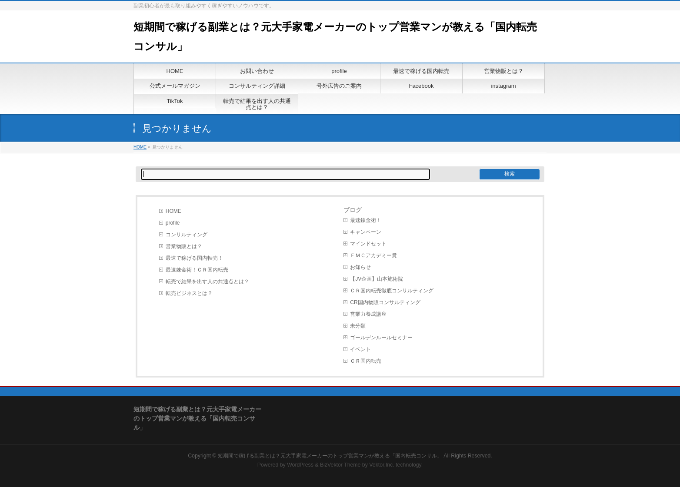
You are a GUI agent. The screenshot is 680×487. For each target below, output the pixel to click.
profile (173, 223)
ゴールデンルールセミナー (381, 338)
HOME (140, 147)
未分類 (358, 326)
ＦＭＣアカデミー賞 (373, 255)
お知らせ (360, 267)
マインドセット (368, 244)
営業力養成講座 (368, 314)
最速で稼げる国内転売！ (194, 258)
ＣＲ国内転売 (365, 361)
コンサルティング (186, 235)
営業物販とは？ (184, 246)
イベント (360, 349)
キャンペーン (365, 232)
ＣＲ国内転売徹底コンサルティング (391, 291)
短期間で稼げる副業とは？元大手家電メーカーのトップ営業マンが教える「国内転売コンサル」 (330, 456)
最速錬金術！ (365, 220)
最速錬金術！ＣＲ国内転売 (197, 270)
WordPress (300, 465)
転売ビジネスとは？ (189, 293)
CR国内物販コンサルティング (385, 302)
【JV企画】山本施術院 (376, 279)
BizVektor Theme (340, 465)
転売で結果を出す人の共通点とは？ (207, 281)
